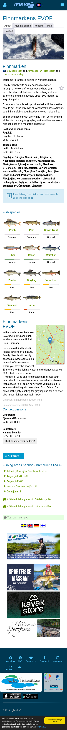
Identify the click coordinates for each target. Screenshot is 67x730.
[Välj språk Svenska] (24, 525)
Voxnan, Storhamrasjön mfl (20, 486)
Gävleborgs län (14, 71)
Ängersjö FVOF (13, 481)
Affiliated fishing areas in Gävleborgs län (27, 499)
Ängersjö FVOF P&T (16, 476)
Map (49, 25)
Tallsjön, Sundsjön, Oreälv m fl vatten (25, 471)
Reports (38, 25)
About (7, 25)
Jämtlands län (34, 71)
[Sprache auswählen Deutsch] (37, 525)
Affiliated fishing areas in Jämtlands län (27, 506)
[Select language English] (30, 525)
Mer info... (42, 727)
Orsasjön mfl (12, 491)
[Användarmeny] (5, 5)
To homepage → (13, 455)
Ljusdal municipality (13, 74)
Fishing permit (23, 25)
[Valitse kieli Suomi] (43, 525)
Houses (8, 31)
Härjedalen (49, 71)
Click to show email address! (20, 441)
